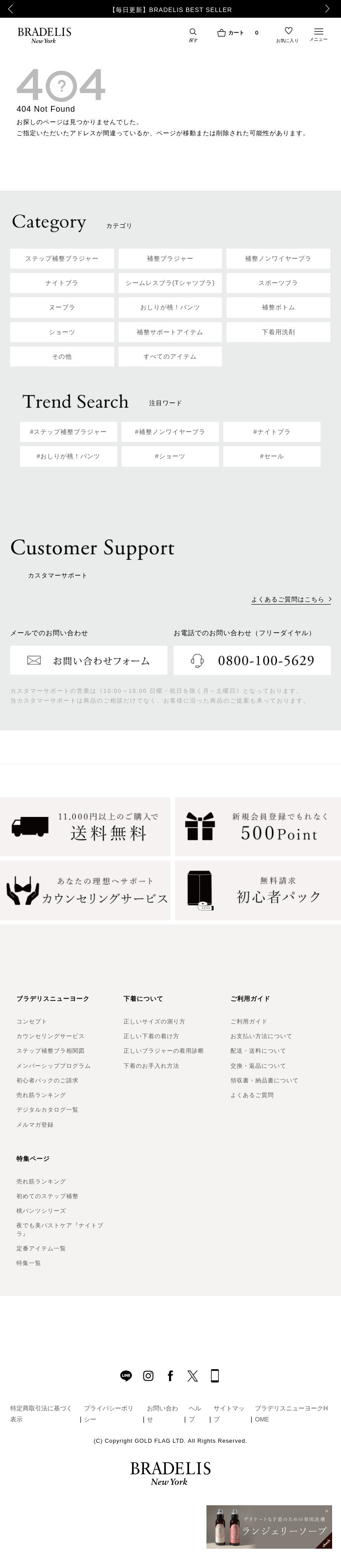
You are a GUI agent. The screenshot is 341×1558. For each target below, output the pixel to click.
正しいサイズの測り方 (154, 1021)
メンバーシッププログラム (53, 1065)
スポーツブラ (278, 282)
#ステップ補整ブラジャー (68, 431)
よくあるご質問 (252, 1095)
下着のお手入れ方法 (151, 1065)
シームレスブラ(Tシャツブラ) (170, 282)
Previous (9, 8)
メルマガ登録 (35, 1124)
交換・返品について (258, 1065)
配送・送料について (258, 1050)
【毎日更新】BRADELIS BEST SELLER (170, 9)
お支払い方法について (261, 1036)
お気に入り (287, 40)
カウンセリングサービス (50, 1036)
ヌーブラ (62, 307)
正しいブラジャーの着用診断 (163, 1050)
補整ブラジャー (170, 258)
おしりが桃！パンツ (170, 307)
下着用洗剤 (278, 332)
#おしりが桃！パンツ (68, 456)
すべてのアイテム (170, 356)
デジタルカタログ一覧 (47, 1109)
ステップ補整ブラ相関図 (50, 1050)
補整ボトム (278, 307)
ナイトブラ (62, 282)
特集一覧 (28, 1263)
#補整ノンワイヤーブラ (170, 431)
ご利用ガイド (249, 1021)
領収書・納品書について (264, 1080)
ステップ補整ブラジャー (62, 258)
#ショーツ (170, 456)
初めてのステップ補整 (47, 1196)
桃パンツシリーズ (41, 1210)
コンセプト (32, 1021)
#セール (272, 456)
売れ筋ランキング (41, 1095)
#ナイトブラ (272, 431)
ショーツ (62, 332)
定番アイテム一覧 (41, 1248)
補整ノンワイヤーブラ (278, 258)
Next (329, 8)
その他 (62, 356)
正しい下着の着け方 (151, 1036)
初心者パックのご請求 (47, 1080)
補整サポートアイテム (170, 332)
